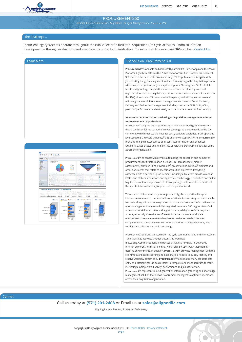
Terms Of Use (137, 328)
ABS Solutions (149, 6)
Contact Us (202, 49)
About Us (182, 6)
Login (121, 331)
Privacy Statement (157, 328)
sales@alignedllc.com (163, 302)
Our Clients (199, 6)
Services (167, 6)
